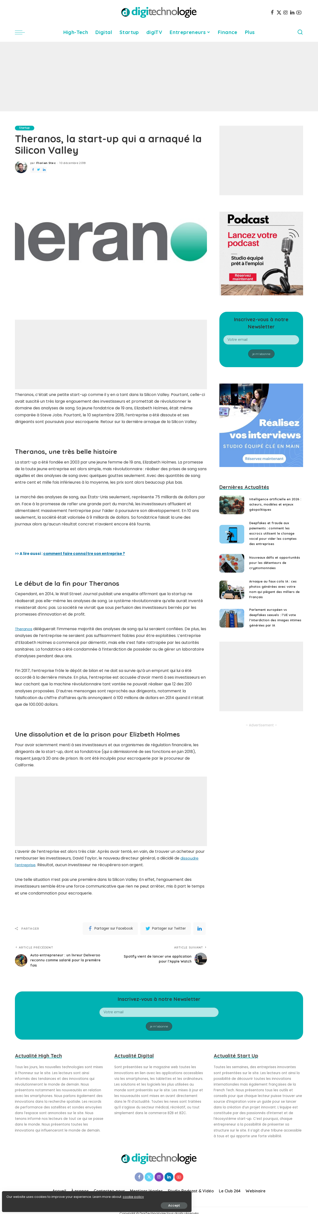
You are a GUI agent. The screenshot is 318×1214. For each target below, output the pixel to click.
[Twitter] (279, 12)
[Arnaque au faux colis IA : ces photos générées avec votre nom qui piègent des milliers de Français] (231, 593)
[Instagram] (285, 12)
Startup (25, 128)
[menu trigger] (22, 32)
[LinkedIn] (292, 12)
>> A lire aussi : (74, 553)
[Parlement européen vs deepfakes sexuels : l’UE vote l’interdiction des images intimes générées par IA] (231, 621)
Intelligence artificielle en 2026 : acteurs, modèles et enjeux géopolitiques (272, 504)
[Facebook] (272, 12)
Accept (60, 1203)
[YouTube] (298, 12)
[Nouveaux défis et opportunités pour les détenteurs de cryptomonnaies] (231, 565)
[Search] (300, 32)
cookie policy (19, 1194)
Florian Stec (46, 163)
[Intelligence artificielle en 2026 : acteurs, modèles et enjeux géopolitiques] (231, 505)
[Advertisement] (159, 76)
